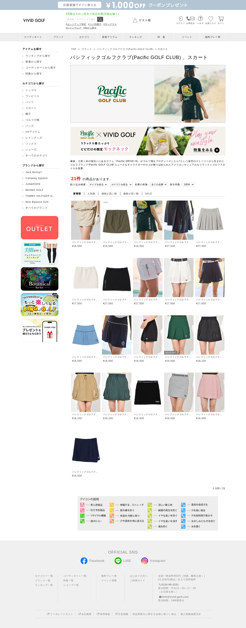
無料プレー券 (212, 37)
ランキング (135, 37)
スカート (31, 108)
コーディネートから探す (41, 67)
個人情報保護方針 (190, 614)
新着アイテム (110, 37)
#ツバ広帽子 (95, 24)
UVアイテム (33, 131)
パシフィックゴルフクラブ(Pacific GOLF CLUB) (86, 242)
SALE (148, 193)
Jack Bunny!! (34, 172)
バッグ (30, 126)
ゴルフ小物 (32, 120)
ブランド (58, 37)
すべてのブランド (37, 207)
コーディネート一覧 (74, 576)
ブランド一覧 (42, 580)
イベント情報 (109, 580)
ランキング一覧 (44, 585)
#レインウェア (74, 28)
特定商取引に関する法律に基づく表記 (154, 614)
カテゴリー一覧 (44, 576)
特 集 (161, 37)
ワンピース (32, 96)
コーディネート (33, 37)
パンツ (30, 102)
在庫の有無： (142, 184)
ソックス (31, 143)
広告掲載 (121, 614)
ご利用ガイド (137, 580)
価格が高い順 (109, 193)
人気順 (91, 193)
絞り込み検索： (79, 184)
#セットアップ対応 (76, 24)
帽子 (28, 114)
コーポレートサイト (59, 614)
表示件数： (176, 184)
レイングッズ (34, 137)
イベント (187, 37)
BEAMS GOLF (35, 190)
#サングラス (110, 24)
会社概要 (84, 614)
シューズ (31, 149)
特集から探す (34, 73)
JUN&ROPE (33, 184)
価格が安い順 (131, 193)
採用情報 (103, 614)
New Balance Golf (37, 202)
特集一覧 (68, 580)
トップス (31, 90)
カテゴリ (84, 37)
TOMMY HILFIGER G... (40, 196)
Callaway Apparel (37, 178)
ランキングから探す (38, 55)
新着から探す (34, 61)
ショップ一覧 (71, 585)
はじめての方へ (139, 576)
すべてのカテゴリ (37, 155)
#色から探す (90, 28)
